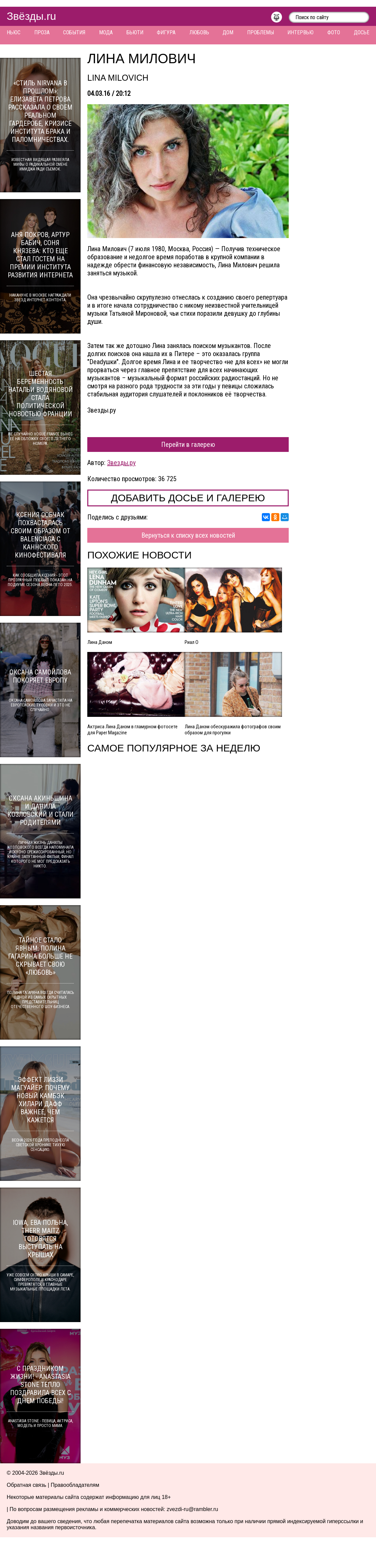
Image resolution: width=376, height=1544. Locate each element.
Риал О (191, 642)
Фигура (166, 32)
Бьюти (135, 32)
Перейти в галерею (188, 444)
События (74, 32)
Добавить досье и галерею (188, 497)
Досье (361, 32)
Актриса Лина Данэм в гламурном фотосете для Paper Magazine (132, 730)
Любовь (199, 32)
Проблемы (260, 32)
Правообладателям (75, 1485)
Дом (228, 32)
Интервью (300, 32)
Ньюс (13, 32)
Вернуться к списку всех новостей (188, 535)
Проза (42, 32)
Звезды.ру (121, 463)
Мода (106, 32)
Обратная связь (26, 1485)
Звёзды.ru (31, 16)
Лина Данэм (99, 642)
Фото (333, 32)
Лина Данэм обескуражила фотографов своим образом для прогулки (233, 730)
